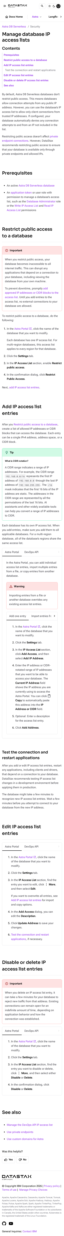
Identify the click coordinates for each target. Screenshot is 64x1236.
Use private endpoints (20, 1132)
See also (9, 85)
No (22, 1159)
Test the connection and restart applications (30, 70)
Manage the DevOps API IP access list (30, 1124)
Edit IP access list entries (18, 75)
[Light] (49, 6)
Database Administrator (41, 201)
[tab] (12, 552)
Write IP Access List (26, 205)
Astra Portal (21, 328)
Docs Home (14, 17)
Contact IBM (30, 1231)
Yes (8, 1159)
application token (21, 192)
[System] (58, 6)
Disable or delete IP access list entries (26, 80)
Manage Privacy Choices (33, 1189)
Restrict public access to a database (25, 60)
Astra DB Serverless (14, 26)
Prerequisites (11, 55)
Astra (37, 16)
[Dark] (54, 6)
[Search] (42, 6)
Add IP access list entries (18, 65)
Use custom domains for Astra (25, 1139)
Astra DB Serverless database (37, 185)
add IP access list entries (24, 387)
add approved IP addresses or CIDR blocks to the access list (32, 293)
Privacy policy (52, 1186)
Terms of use (9, 1189)
